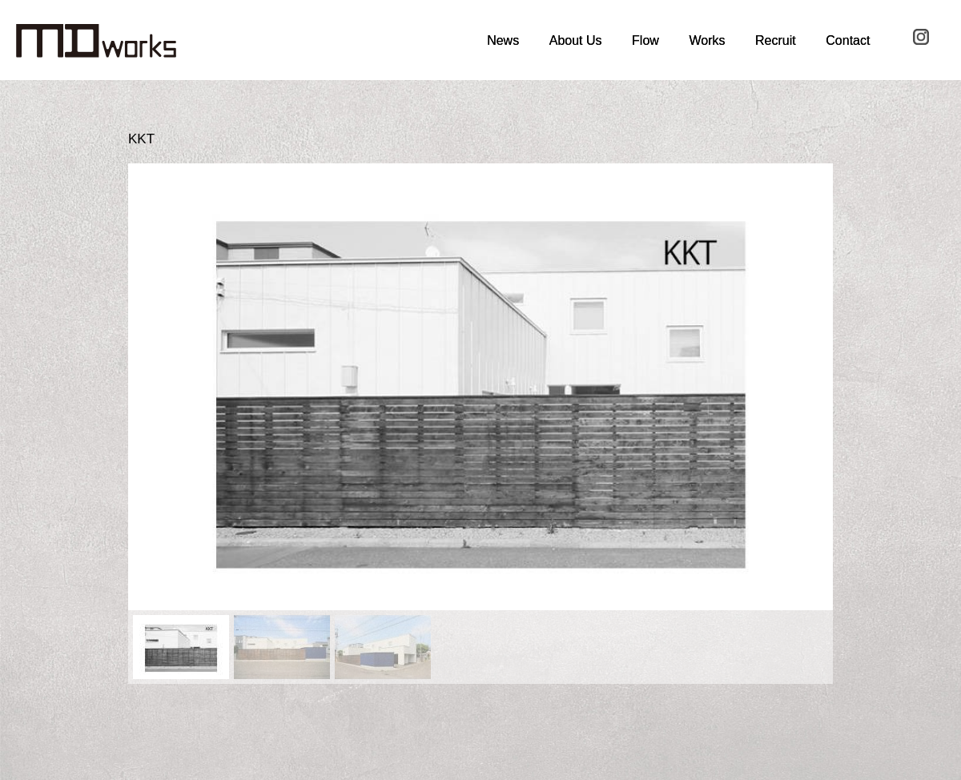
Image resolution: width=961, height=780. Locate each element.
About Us (575, 40)
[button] (153, 387)
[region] (480, 423)
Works (707, 40)
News (503, 40)
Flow (645, 40)
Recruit (775, 40)
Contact (848, 40)
